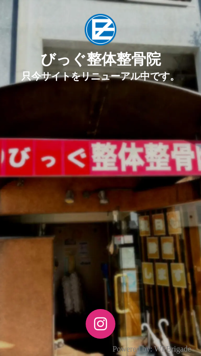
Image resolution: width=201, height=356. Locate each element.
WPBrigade (172, 349)
